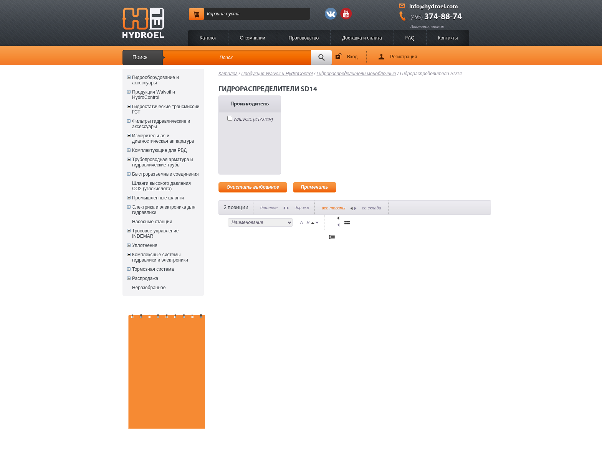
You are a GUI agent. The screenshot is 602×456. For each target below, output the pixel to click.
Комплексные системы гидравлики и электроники (160, 257)
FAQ (410, 38)
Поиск (139, 57)
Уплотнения (144, 245)
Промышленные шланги (158, 198)
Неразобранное (148, 287)
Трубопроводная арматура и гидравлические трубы (162, 162)
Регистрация (403, 56)
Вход (352, 56)
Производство (304, 38)
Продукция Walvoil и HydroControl (153, 94)
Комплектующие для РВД (159, 150)
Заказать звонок (427, 26)
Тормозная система (153, 269)
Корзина (216, 13)
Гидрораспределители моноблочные (356, 73)
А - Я (305, 222)
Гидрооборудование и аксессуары (155, 80)
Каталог (208, 38)
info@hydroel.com (433, 7)
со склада (371, 208)
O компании (252, 38)
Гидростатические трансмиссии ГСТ (166, 109)
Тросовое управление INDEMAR (155, 233)
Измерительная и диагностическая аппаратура (163, 138)
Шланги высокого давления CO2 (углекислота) (161, 186)
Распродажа (145, 278)
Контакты (448, 38)
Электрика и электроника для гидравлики (163, 209)
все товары (333, 208)
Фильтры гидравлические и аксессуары (161, 124)
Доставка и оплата (362, 38)
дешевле (269, 207)
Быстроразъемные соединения (165, 174)
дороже (301, 207)
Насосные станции (152, 221)
